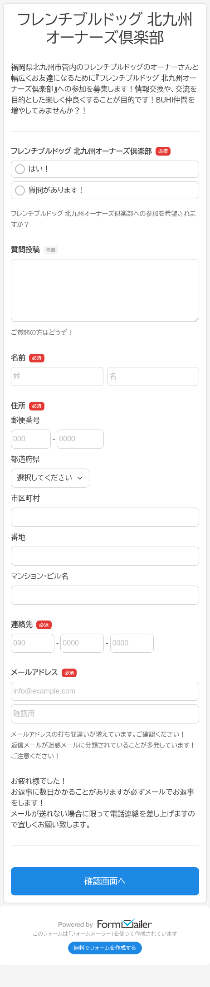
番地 (18, 537)
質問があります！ (50, 190)
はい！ (32, 169)
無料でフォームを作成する (105, 948)
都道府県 (25, 459)
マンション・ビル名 (39, 576)
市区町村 (25, 498)
